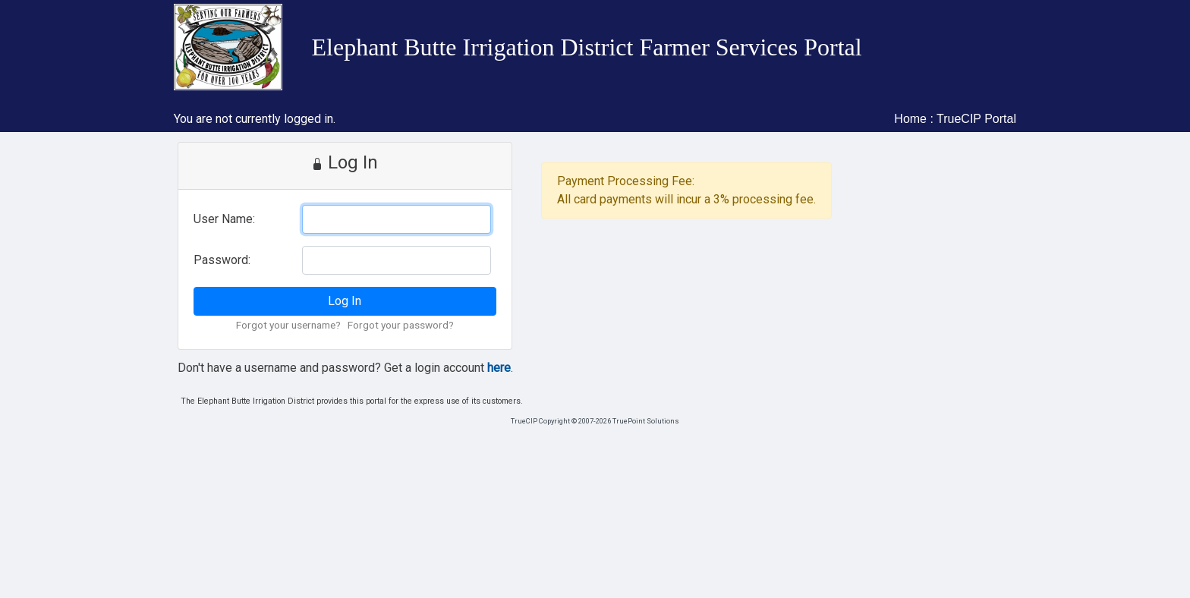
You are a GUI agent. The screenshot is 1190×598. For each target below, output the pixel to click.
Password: (222, 260)
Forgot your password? (401, 325)
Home (910, 118)
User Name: (224, 219)
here (499, 367)
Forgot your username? (288, 325)
